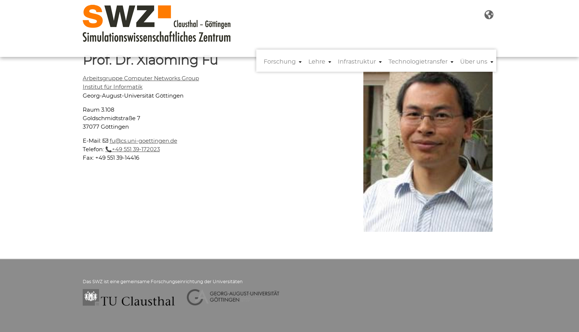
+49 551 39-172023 (136, 149)
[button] (489, 15)
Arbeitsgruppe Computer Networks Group (141, 78)
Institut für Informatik (113, 87)
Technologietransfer (418, 62)
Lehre (316, 62)
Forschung (280, 62)
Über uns (473, 62)
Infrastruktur (357, 62)
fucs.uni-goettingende (143, 141)
